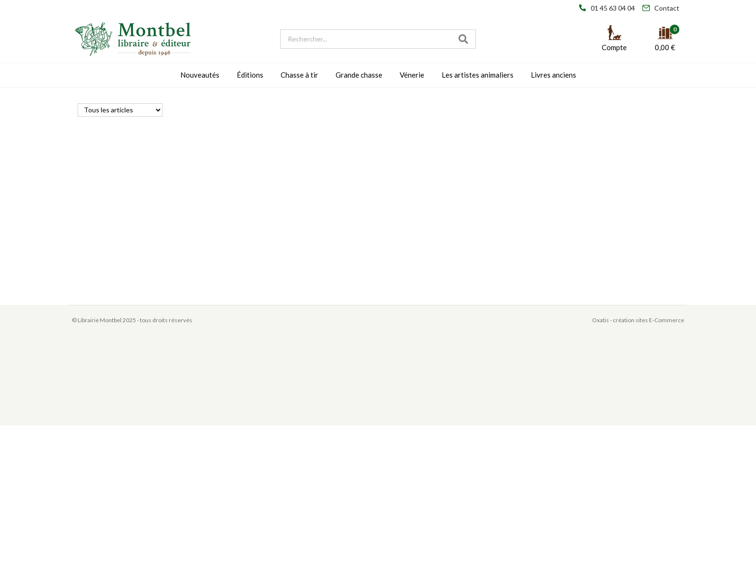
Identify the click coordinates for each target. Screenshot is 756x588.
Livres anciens (553, 74)
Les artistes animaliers (477, 74)
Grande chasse (359, 74)
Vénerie (412, 74)
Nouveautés (199, 74)
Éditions (250, 74)
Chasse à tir (299, 74)
